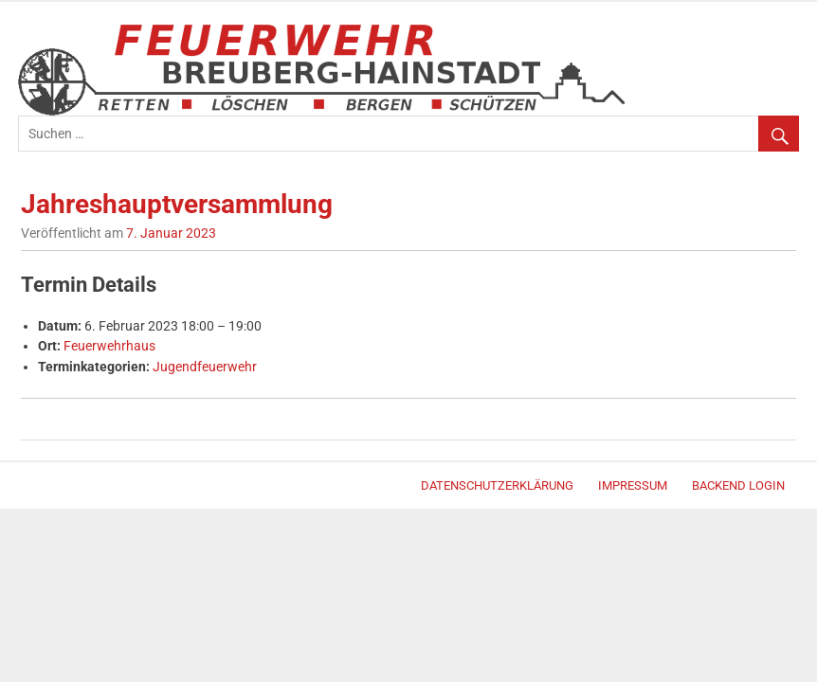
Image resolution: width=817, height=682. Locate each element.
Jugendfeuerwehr (205, 367)
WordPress (27, 488)
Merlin (34, 488)
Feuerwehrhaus (109, 346)
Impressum (632, 485)
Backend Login (738, 485)
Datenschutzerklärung (497, 485)
